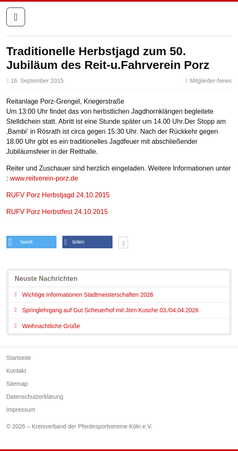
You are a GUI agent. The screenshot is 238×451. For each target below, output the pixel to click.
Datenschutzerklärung (34, 396)
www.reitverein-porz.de (44, 178)
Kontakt (16, 370)
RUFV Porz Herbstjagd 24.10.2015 (58, 195)
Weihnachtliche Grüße (51, 326)
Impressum (20, 409)
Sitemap (17, 383)
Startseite (197, 17)
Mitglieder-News (211, 80)
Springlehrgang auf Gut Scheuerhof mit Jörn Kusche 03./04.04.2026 (110, 310)
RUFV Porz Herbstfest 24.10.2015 (57, 211)
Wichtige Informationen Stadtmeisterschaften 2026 (88, 294)
